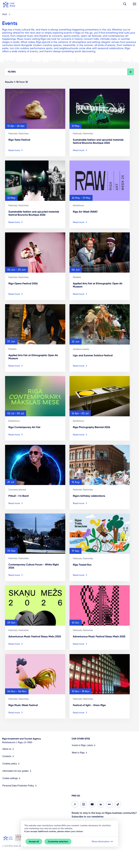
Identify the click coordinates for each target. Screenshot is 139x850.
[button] (124, 4)
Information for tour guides (17, 771)
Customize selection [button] (58, 841)
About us (8, 749)
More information (102, 841)
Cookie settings (11, 778)
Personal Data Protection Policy (20, 785)
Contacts (8, 756)
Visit (4, 14)
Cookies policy (11, 763)
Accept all (34, 841)
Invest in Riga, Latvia (84, 745)
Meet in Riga (80, 752)
